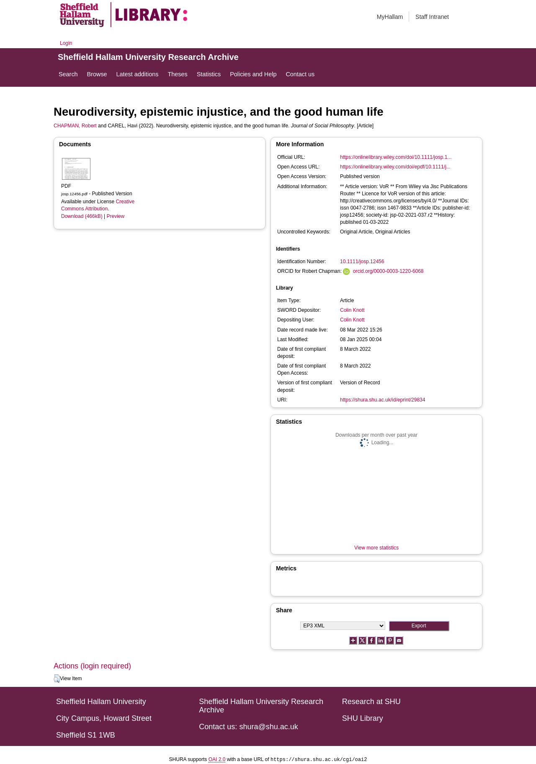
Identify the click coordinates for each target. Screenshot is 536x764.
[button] (57, 678)
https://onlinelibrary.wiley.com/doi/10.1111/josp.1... (395, 157)
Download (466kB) (82, 216)
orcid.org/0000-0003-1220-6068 (388, 271)
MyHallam (390, 16)
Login (66, 43)
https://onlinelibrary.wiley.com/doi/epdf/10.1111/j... (395, 167)
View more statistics (376, 548)
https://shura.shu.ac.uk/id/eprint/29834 (382, 400)
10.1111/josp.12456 (362, 261)
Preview (116, 216)
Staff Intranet (432, 16)
